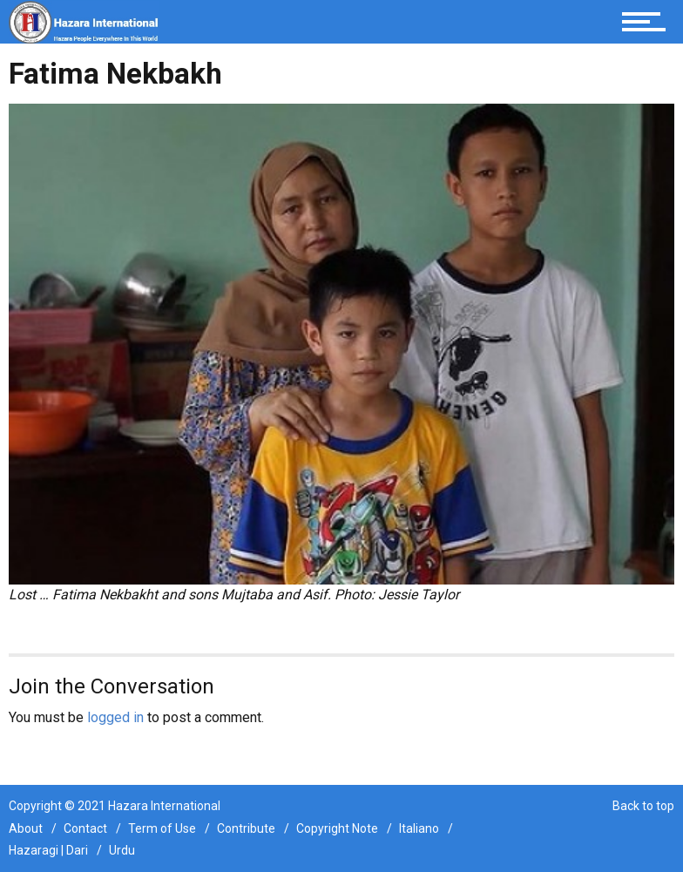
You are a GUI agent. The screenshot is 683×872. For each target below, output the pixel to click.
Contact (85, 828)
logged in (115, 717)
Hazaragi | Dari (48, 850)
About (26, 828)
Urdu (122, 850)
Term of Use (162, 828)
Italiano (419, 828)
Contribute (246, 828)
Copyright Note (337, 828)
